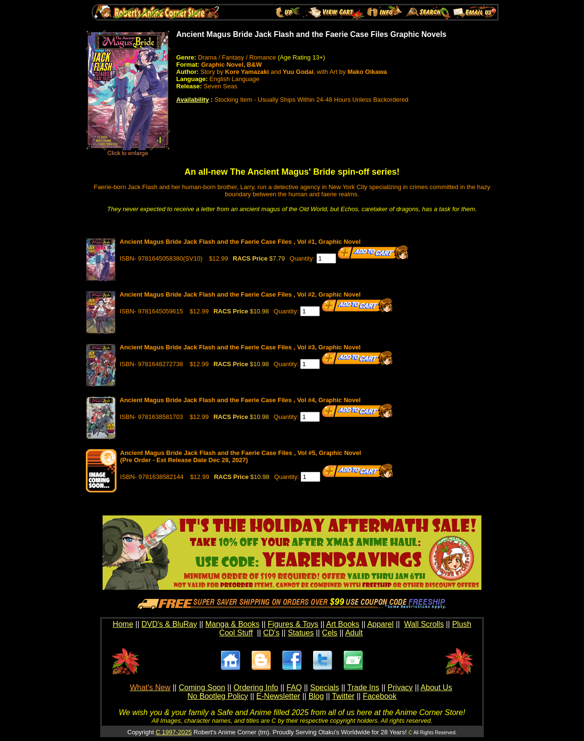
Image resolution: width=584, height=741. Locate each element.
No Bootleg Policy (217, 696)
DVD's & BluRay (169, 624)
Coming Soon (202, 687)
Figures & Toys (293, 624)
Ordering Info (256, 687)
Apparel (380, 624)
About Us (436, 687)
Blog (316, 696)
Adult (353, 633)
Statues (301, 633)
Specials (324, 687)
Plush (461, 624)
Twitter (343, 696)
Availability (192, 99)
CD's (271, 633)
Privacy (399, 687)
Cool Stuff (236, 633)
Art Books (342, 624)
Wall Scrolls (424, 624)
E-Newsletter (279, 696)
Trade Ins (363, 687)
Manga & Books (232, 624)
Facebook (380, 696)
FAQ (294, 687)
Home (123, 624)
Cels (330, 633)
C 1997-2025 (174, 732)
